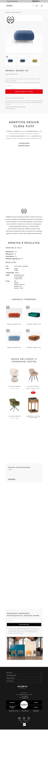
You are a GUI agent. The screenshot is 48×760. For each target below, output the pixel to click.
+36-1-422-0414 (25, 696)
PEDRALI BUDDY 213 (16, 12)
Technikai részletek (24, 143)
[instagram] (24, 718)
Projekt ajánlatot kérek (24, 91)
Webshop (36, 1)
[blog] (28, 718)
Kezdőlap (7, 12)
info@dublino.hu (25, 697)
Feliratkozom (24, 624)
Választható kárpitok (24, 145)
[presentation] (4, 60)
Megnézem (11, 479)
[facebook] (19, 718)
